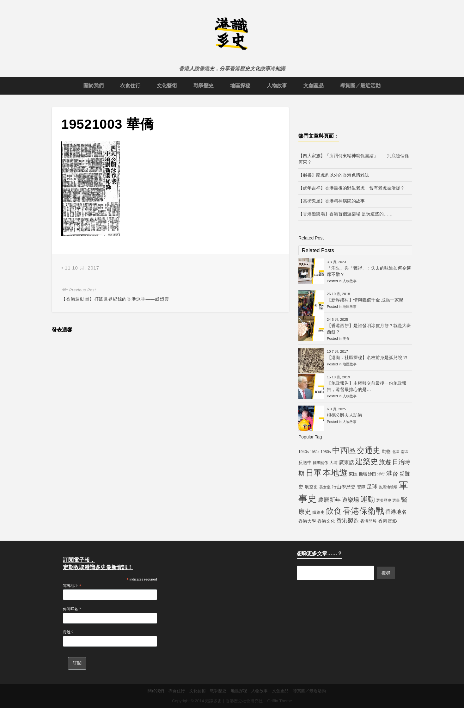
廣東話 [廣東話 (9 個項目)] (346, 462)
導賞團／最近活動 (360, 85)
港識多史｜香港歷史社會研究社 (234, 701)
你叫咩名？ (72, 609)
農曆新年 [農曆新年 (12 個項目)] (329, 500)
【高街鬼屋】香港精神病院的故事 (331, 200)
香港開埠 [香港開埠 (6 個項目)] (368, 521)
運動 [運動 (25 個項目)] (367, 499)
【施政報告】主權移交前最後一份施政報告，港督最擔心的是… (366, 386)
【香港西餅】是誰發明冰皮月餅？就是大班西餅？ (369, 328)
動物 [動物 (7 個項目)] (386, 451)
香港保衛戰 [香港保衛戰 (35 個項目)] (363, 510)
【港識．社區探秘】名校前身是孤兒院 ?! (367, 357)
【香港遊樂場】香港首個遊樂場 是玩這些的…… (345, 213)
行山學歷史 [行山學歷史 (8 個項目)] (344, 486)
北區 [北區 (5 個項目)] (396, 452)
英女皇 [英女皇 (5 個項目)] (325, 487)
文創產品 (313, 85)
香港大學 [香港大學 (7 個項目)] (307, 521)
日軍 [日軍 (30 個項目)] (313, 473)
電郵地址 (72, 585)
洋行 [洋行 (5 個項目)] (381, 474)
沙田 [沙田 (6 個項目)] (372, 474)
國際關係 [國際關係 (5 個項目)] (320, 463)
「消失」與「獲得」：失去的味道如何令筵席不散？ (369, 271)
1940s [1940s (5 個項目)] (303, 452)
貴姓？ (68, 632)
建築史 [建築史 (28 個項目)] (366, 461)
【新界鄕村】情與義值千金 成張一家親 (365, 299)
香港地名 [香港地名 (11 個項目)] (396, 512)
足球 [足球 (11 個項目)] (372, 486)
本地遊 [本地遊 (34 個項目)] (335, 472)
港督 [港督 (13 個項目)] (392, 473)
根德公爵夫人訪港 (344, 415)
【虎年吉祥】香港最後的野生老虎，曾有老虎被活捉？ (351, 187)
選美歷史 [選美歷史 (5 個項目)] (383, 500)
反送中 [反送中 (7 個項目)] (305, 462)
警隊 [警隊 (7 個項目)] (361, 486)
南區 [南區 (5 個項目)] (404, 452)
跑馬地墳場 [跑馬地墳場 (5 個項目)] (388, 487)
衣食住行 (130, 85)
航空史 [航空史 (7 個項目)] (311, 486)
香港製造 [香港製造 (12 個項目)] (347, 521)
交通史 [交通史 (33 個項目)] (369, 450)
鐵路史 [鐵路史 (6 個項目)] (318, 512)
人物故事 (277, 85)
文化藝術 (167, 85)
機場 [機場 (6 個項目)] (363, 474)
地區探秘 (240, 85)
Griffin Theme (279, 701)
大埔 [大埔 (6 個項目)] (333, 462)
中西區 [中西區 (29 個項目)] (344, 450)
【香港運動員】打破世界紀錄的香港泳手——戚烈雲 (115, 298)
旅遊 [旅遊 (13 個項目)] (385, 462)
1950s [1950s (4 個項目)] (314, 452)
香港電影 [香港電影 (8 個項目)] (387, 521)
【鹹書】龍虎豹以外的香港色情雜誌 (333, 174)
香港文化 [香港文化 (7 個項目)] (326, 521)
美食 (346, 338)
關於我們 (93, 85)
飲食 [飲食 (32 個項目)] (334, 510)
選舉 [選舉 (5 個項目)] (396, 500)
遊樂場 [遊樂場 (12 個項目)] (350, 500)
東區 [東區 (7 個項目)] (353, 473)
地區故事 (350, 306)
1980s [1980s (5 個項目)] (326, 452)
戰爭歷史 (203, 85)
